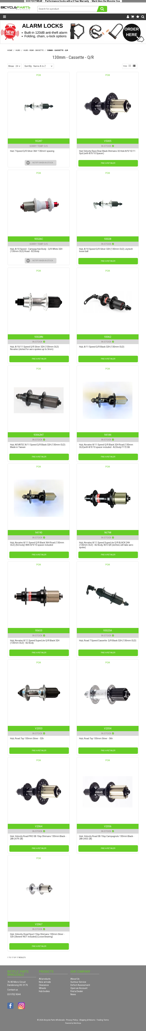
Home (9, 50)
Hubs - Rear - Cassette (33, 50)
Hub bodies (44, 991)
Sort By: (28, 66)
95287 (38, 140)
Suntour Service (78, 982)
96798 (107, 532)
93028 (107, 238)
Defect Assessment (80, 985)
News (73, 994)
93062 (107, 336)
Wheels (42, 988)
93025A (107, 630)
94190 (38, 532)
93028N (38, 336)
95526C (38, 238)
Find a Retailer (108, 163)
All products (45, 979)
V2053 (38, 728)
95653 (38, 630)
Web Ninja (77, 1023)
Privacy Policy (72, 1020)
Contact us (12, 989)
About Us (74, 979)
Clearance (44, 985)
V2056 (107, 826)
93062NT (39, 434)
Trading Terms (103, 1020)
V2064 (38, 826)
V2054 (107, 728)
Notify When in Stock (42, 163)
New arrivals (45, 982)
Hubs (18, 50)
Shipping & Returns (87, 1020)
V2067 (38, 924)
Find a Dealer (76, 991)
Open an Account (78, 988)
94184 (107, 434)
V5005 (107, 140)
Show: (11, 66)
